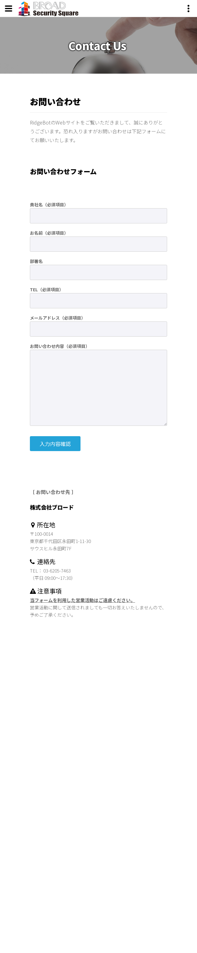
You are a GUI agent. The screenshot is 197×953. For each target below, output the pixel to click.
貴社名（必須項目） (49, 204)
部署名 (36, 261)
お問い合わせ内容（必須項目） (60, 346)
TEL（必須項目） (46, 289)
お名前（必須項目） (49, 233)
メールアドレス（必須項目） (57, 318)
